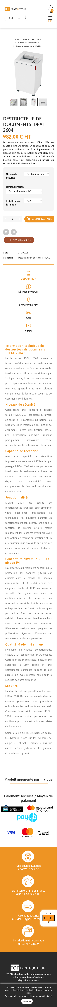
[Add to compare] (6, 232)
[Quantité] (12, 219)
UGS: (5, 252)
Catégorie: (8, 258)
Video (28, 330)
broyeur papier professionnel (29, 977)
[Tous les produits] (14, 232)
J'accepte (26, 1001)
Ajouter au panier (40, 219)
